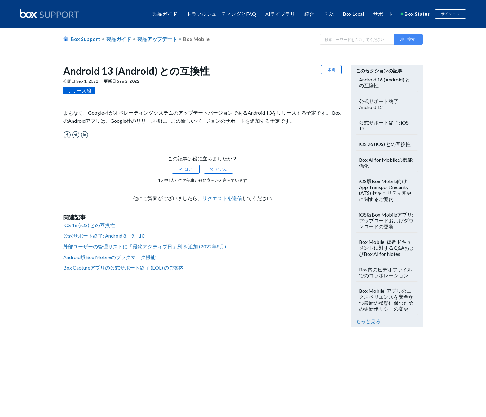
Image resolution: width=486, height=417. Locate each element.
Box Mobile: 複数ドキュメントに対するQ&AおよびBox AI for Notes (386, 248)
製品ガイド (164, 14)
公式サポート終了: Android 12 (379, 104)
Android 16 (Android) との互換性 (384, 82)
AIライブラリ (280, 14)
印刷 (331, 69)
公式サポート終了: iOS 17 (384, 125)
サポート (383, 14)
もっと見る (368, 321)
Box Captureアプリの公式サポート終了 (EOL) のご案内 (123, 267)
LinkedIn (84, 135)
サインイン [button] (450, 13)
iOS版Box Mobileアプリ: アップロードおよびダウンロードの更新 (386, 220)
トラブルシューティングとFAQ (221, 14)
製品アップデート (157, 39)
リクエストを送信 (222, 198)
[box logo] (49, 13)
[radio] (186, 169)
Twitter (76, 135)
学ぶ (329, 14)
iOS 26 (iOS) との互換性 (385, 144)
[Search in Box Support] (357, 39)
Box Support (85, 39)
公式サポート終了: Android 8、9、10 (103, 236)
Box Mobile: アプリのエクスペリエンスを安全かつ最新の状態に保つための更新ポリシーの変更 (386, 300)
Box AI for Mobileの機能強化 (386, 163)
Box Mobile (196, 39)
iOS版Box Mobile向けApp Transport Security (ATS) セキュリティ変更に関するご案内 (385, 190)
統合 (309, 14)
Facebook (67, 135)
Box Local (353, 14)
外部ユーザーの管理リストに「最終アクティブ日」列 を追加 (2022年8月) (144, 246)
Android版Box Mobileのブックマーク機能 (109, 257)
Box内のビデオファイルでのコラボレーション (385, 272)
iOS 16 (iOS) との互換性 (89, 225)
